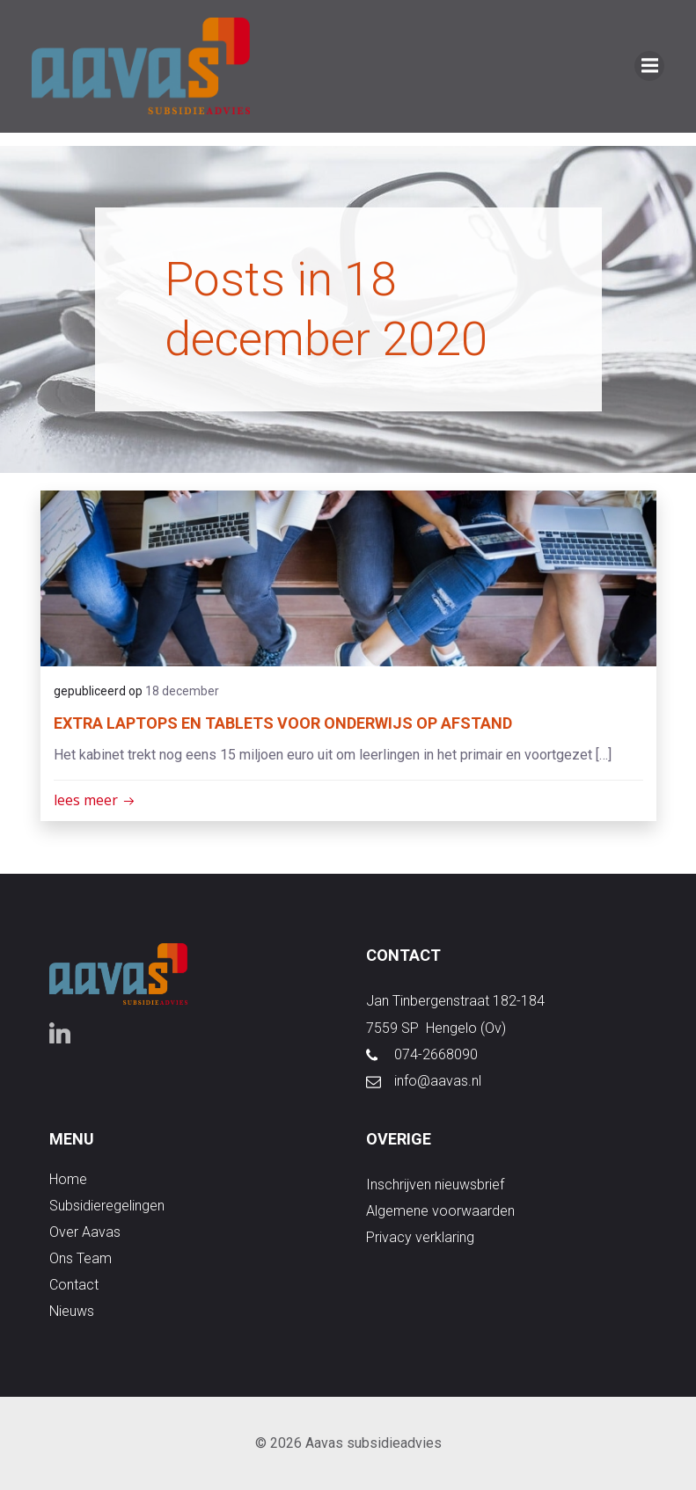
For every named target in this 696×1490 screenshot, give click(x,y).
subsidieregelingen (107, 1206)
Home (68, 1180)
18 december (182, 691)
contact (74, 1285)
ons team (80, 1259)
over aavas (85, 1233)
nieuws (71, 1312)
